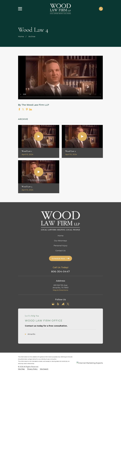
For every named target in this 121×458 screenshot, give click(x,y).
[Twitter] (68, 304)
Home (60, 236)
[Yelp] (58, 304)
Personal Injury (60, 246)
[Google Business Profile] (53, 304)
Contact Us (60, 251)
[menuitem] (21, 369)
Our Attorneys (60, 241)
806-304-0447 (60, 271)
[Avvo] (63, 304)
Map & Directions (60, 290)
